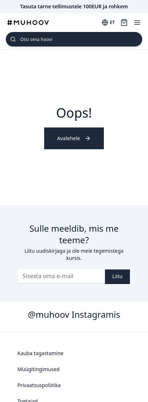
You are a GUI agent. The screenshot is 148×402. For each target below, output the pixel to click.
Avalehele (74, 138)
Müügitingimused (38, 369)
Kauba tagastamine (40, 353)
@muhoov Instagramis (74, 314)
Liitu (117, 276)
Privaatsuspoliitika (39, 385)
